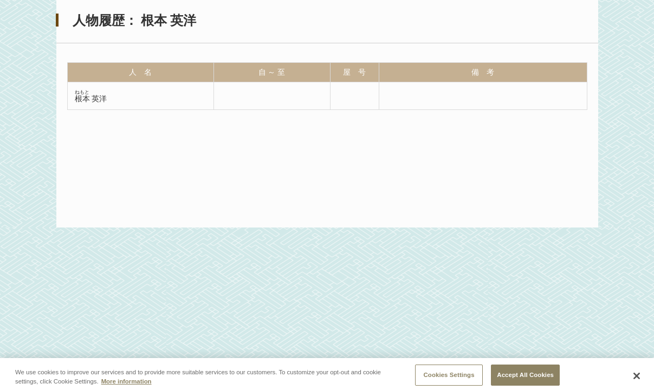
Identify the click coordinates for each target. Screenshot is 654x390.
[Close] (637, 378)
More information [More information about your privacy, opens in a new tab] (126, 383)
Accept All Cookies (525, 377)
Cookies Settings (449, 377)
